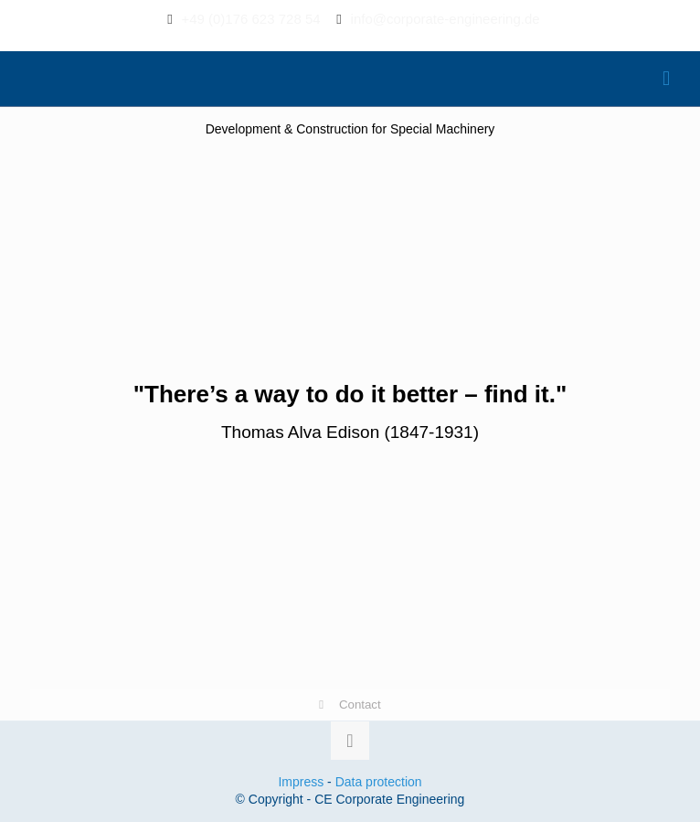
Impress (300, 781)
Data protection (378, 781)
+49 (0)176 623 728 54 (250, 19)
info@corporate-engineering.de (445, 19)
